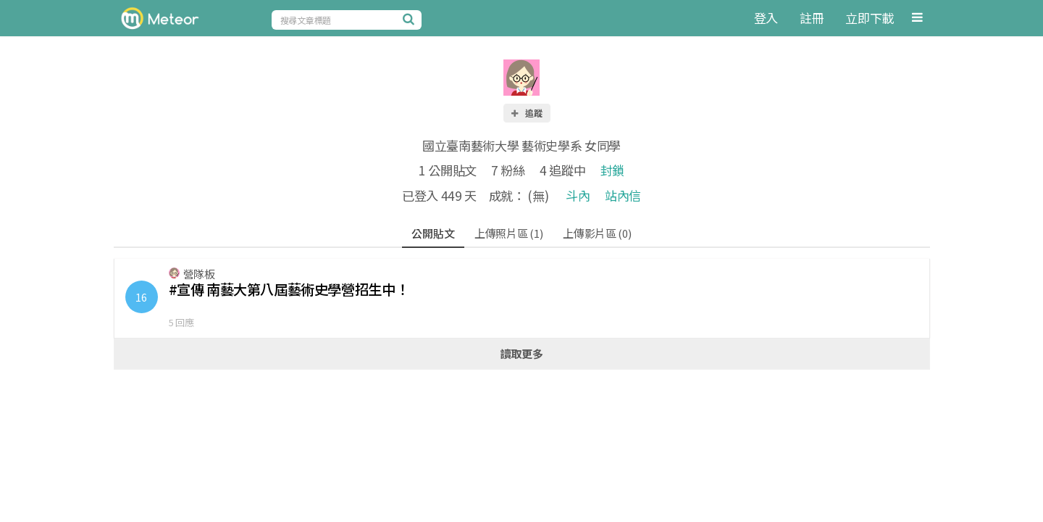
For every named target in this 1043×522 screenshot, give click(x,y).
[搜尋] (410, 19)
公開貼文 (432, 233)
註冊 (812, 18)
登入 (766, 18)
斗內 (578, 195)
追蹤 (526, 113)
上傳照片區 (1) (508, 233)
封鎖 (612, 170)
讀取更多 (521, 353)
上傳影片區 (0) (597, 233)
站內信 (623, 195)
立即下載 (869, 18)
